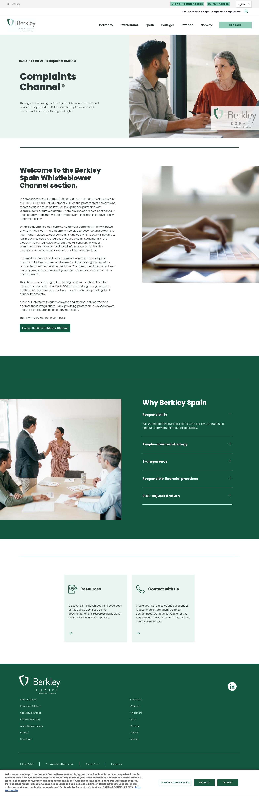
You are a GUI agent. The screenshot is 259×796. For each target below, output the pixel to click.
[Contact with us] (138, 634)
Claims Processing (30, 719)
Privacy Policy (27, 764)
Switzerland (136, 712)
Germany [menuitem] (106, 25)
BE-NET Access (218, 4)
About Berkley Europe (195, 11)
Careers (24, 732)
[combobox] (244, 4)
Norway (134, 732)
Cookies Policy (92, 764)
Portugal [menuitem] (167, 25)
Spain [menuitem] (149, 25)
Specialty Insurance (30, 712)
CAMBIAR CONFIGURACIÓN (175, 783)
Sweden (134, 739)
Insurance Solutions (30, 706)
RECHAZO (204, 783)
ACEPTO (227, 783)
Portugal (134, 726)
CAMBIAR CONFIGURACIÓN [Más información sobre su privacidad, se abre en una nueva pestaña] (118, 788)
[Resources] (70, 634)
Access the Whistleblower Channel (45, 328)
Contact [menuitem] (235, 25)
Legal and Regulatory (226, 11)
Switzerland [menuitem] (129, 25)
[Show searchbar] (246, 11)
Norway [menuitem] (206, 25)
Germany (135, 706)
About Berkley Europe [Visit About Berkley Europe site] (31, 726)
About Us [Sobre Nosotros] (36, 61)
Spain (133, 719)
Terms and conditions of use (59, 764)
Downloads (26, 739)
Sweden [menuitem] (187, 25)
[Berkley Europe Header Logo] (21, 25)
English (241, 4)
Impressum (116, 764)
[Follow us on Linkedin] (232, 686)
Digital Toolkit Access (187, 4)
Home (23, 61)
